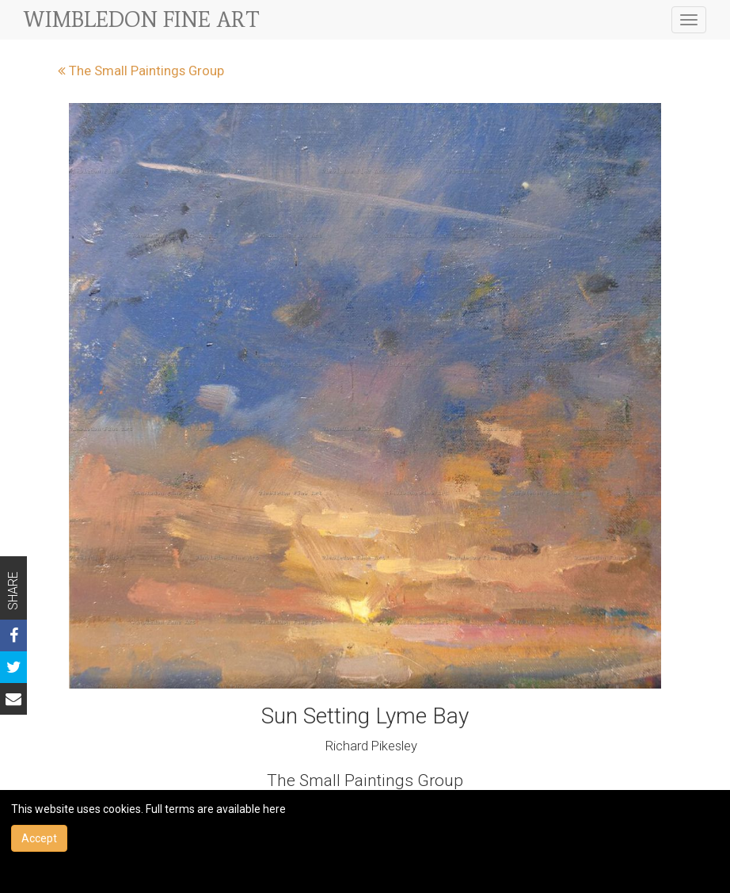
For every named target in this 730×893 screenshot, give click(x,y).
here (274, 809)
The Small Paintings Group (141, 70)
